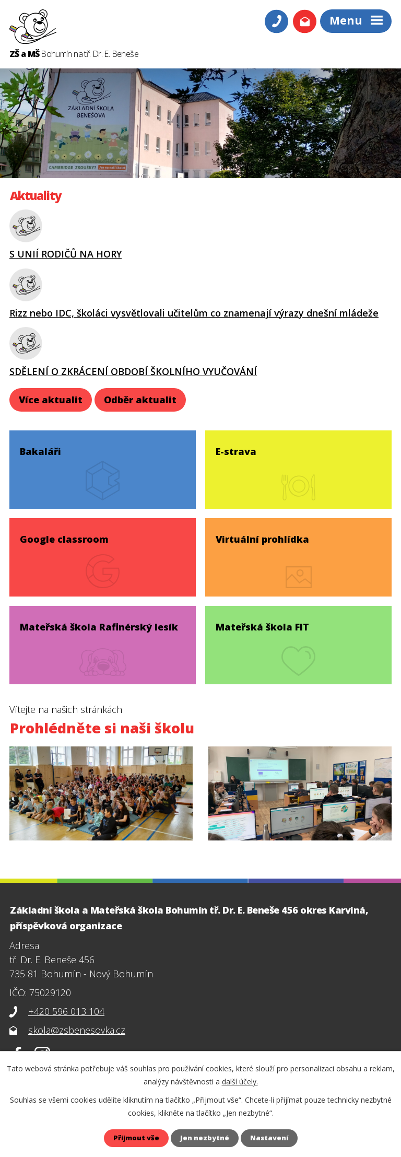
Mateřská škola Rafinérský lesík (100, 622)
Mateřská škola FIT (264, 622)
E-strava (237, 446)
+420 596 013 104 (66, 1011)
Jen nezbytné (205, 1138)
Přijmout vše (133, 1138)
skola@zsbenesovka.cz (76, 1030)
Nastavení (272, 1138)
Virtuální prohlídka (264, 534)
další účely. (240, 1081)
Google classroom (65, 534)
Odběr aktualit (140, 399)
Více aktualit (50, 399)
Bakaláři (42, 446)
